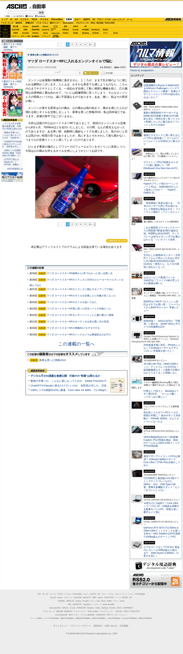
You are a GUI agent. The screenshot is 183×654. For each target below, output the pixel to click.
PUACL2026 (110, 23)
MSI (65, 26)
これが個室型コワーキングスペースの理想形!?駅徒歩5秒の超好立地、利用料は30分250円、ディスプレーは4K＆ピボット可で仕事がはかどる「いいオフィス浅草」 (161, 233)
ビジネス (24, 19)
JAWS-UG (70, 601)
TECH (34, 19)
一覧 (79, 73)
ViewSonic (95, 30)
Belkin (105, 30)
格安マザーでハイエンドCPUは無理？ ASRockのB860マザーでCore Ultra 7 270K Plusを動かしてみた (161, 461)
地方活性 (100, 23)
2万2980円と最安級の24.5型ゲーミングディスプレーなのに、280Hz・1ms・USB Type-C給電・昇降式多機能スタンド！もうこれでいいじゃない (161, 484)
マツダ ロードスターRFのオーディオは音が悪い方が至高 (78, 321)
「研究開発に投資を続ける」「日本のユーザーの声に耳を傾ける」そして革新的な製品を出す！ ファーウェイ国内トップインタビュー (161, 207)
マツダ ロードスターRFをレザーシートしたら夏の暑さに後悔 (80, 315)
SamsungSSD (53, 29)
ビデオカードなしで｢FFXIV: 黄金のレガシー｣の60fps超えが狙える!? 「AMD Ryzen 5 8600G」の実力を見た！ (161, 551)
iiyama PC (87, 597)
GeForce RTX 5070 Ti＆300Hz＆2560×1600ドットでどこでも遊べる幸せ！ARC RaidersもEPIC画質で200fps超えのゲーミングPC (161, 532)
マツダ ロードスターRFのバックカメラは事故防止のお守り (79, 334)
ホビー (78, 19)
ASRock (65, 30)
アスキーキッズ (7, 23)
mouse (25, 26)
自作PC (86, 19)
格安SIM (19, 23)
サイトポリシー (60, 626)
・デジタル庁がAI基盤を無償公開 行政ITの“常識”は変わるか (12, 126)
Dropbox (66, 33)
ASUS (75, 26)
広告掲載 (124, 626)
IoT (16, 19)
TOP (39, 594)
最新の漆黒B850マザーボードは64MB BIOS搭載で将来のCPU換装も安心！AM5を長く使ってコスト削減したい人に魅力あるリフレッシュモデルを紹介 (161, 118)
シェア (58, 72)
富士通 (15, 26)
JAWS (15, 33)
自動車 (39, 6)
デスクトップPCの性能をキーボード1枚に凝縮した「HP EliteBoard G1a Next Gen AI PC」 (161, 165)
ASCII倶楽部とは (15, 169)
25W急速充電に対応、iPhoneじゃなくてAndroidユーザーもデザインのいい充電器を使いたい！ (161, 348)
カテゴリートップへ (117, 240)
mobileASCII (101, 615)
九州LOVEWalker (114, 618)
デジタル (44, 19)
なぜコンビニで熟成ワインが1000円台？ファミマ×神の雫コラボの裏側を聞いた (161, 280)
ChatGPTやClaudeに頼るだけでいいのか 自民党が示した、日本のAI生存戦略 (76, 385)
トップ (4, 19)
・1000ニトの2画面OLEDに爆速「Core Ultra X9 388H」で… (12, 153)
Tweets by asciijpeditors (142, 70)
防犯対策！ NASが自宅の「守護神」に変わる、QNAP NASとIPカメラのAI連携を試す (161, 323)
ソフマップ (45, 36)
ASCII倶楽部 (173, 19)
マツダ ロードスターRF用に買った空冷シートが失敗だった (79, 308)
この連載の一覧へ (76, 343)
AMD (25, 30)
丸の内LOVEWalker (129, 618)
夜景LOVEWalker (98, 618)
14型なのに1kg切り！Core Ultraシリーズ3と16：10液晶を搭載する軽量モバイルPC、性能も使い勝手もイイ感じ (161, 507)
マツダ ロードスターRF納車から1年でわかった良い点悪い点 (79, 273)
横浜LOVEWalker (67, 618)
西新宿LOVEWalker (83, 618)
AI (11, 19)
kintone (35, 33)
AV (94, 19)
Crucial (76, 30)
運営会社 (98, 626)
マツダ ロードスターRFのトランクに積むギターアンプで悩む (80, 289)
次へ (91, 44)
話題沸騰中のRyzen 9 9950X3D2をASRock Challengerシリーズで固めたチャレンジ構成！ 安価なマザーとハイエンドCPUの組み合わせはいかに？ (161, 91)
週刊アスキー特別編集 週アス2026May (12, 47)
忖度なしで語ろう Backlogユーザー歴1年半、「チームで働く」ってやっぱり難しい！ (161, 394)
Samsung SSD (55, 608)
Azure (45, 33)
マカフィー (15, 36)
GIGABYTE (45, 30)
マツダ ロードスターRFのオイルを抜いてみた (72, 302)
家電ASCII (30, 23)
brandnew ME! (55, 36)
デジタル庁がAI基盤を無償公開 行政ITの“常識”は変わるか (65, 375)
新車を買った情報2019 (40, 55)
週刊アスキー (55, 23)
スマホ (108, 19)
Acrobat (25, 33)
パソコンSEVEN (55, 26)
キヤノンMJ (25, 36)
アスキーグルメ (42, 23)
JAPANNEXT (35, 36)
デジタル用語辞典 (87, 615)
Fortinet (95, 33)
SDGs (93, 23)
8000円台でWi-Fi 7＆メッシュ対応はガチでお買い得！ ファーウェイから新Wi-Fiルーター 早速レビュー (161, 306)
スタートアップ (118, 20)
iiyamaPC (35, 26)
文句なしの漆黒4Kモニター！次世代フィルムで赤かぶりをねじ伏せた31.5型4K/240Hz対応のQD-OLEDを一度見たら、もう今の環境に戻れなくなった (161, 261)
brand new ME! (108, 604)
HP (85, 26)
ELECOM (15, 30)
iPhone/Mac (57, 19)
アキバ (100, 19)
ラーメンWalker (36, 618)
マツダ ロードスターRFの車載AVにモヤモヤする (73, 328)
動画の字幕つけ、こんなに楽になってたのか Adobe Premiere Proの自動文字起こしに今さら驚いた (89, 380)
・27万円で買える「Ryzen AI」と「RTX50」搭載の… (11, 162)
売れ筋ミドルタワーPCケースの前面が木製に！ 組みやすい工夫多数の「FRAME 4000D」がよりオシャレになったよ (161, 417)
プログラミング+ (82, 23)
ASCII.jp (16, 6)
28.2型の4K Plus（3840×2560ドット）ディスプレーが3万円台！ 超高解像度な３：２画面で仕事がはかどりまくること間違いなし (161, 368)
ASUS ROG (35, 30)
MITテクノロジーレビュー (117, 615)
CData (75, 33)
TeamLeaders (68, 23)
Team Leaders (93, 611)
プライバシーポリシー (80, 626)
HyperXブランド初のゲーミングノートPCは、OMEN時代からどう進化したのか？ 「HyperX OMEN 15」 (160, 188)
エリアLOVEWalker (51, 618)
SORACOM (81, 608)
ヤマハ (105, 33)
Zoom (115, 33)
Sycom (45, 26)
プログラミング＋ (107, 611)
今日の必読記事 (61, 615)
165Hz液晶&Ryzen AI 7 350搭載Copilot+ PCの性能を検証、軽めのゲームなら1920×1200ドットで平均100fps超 (161, 441)
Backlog (85, 33)
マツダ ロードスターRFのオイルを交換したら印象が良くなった (81, 295)
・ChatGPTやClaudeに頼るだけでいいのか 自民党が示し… (12, 144)
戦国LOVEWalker (145, 618)
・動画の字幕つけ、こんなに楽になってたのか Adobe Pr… (11, 135)
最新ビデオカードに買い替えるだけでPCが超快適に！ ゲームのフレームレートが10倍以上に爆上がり (161, 140)
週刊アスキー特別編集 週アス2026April (12, 84)
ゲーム (129, 20)
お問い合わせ (111, 626)
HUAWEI (85, 30)
